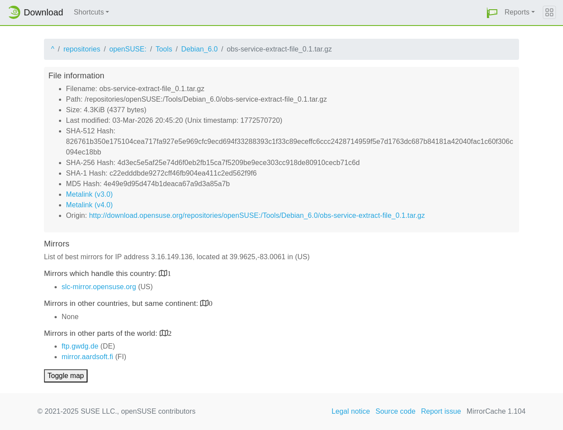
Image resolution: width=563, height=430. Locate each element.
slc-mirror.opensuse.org (99, 286)
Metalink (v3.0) (89, 194)
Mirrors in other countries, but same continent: (122, 303)
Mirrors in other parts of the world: (102, 333)
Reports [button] (517, 12)
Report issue (441, 411)
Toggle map (66, 375)
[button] (492, 13)
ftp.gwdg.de (80, 346)
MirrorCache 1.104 (496, 411)
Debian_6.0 (199, 49)
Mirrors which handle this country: (101, 273)
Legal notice (351, 411)
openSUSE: (128, 49)
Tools (164, 49)
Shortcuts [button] (89, 12)
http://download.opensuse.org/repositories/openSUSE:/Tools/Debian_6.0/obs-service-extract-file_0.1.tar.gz (257, 215)
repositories (81, 49)
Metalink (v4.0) (89, 205)
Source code (396, 411)
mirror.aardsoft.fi (87, 356)
